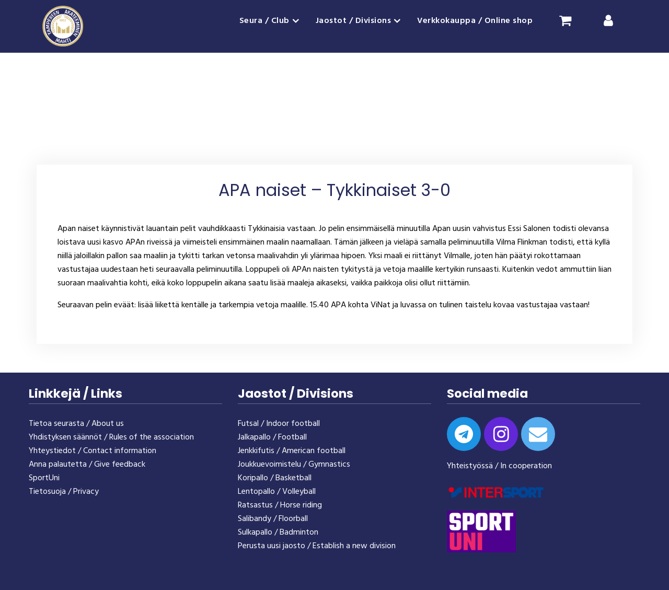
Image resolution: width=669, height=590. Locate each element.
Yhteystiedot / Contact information (92, 451)
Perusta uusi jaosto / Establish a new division (317, 546)
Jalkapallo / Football (272, 437)
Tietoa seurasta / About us (76, 424)
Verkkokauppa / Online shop (475, 21)
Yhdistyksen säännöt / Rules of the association (111, 437)
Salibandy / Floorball (273, 519)
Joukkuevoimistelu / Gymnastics (294, 464)
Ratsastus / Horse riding (280, 505)
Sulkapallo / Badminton (278, 532)
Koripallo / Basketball (275, 478)
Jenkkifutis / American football (291, 451)
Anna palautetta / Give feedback (87, 464)
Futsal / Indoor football (279, 424)
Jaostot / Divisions (353, 21)
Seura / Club (264, 21)
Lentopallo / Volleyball (277, 492)
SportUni (44, 478)
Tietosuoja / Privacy (64, 492)
